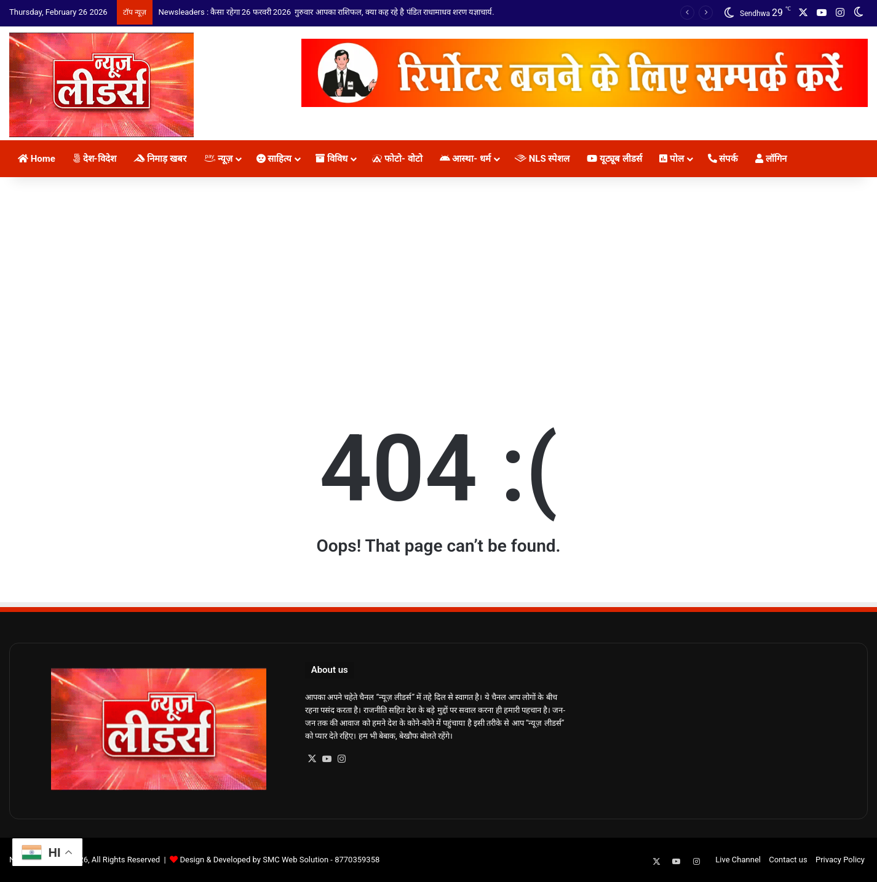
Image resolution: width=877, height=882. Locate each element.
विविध (331, 158)
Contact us (788, 859)
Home (36, 158)
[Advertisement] (438, 282)
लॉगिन (771, 158)
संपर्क (723, 158)
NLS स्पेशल (542, 158)
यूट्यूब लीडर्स (614, 158)
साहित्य (274, 158)
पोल (671, 158)
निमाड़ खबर (159, 158)
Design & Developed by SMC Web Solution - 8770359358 (279, 859)
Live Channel (738, 859)
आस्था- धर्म (465, 158)
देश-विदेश (94, 158)
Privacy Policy (840, 859)
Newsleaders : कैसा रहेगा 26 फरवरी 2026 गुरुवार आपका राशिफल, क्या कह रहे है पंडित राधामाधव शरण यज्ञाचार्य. (326, 12)
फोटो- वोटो (396, 158)
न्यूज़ (218, 158)
